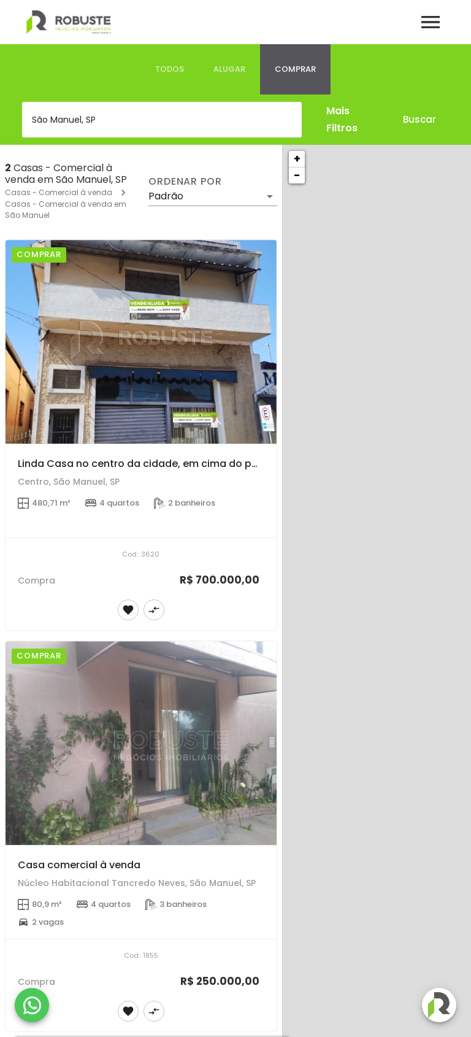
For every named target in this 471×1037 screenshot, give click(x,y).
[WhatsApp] (32, 1005)
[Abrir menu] (430, 22)
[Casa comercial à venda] (141, 743)
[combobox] (162, 119)
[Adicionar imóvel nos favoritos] (128, 609)
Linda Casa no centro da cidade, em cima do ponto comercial (173, 464)
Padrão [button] (165, 196)
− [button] (297, 175)
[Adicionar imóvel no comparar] (154, 609)
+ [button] (297, 158)
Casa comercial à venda (79, 865)
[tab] (169, 69)
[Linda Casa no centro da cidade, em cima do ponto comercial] (141, 342)
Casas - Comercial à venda (58, 192)
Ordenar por (185, 182)
